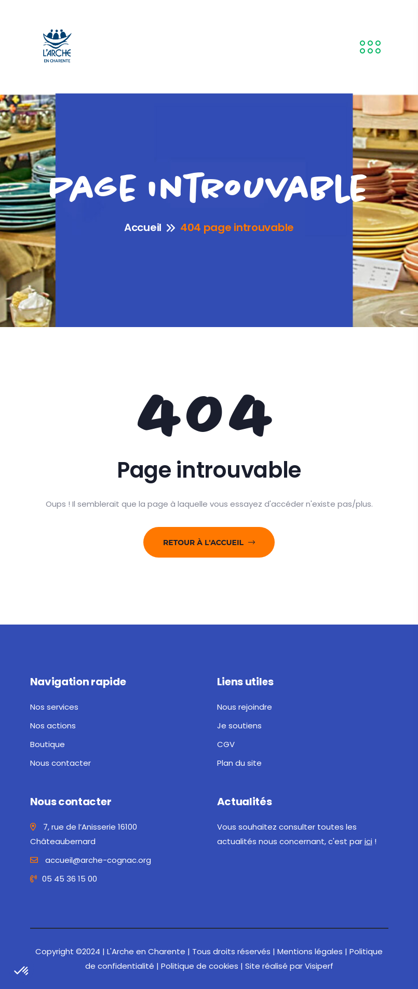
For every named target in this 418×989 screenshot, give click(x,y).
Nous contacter (60, 762)
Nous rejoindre (244, 706)
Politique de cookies (199, 965)
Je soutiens (239, 725)
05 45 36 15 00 (63, 878)
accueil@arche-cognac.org (90, 860)
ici (368, 841)
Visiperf (319, 965)
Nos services (54, 706)
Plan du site (239, 762)
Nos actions (53, 725)
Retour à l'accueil (209, 542)
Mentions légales (310, 951)
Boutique (47, 744)
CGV (226, 744)
